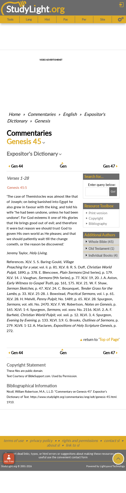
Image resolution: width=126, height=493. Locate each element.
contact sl (111, 440)
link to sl (72, 445)
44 (17, 166)
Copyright (96, 218)
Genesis (42, 120)
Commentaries (42, 114)
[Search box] (96, 191)
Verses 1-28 (18, 178)
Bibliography (98, 223)
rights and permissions (80, 440)
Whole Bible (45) (100, 242)
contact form (79, 457)
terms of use (14, 440)
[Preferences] (121, 19)
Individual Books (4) (102, 255)
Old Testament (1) (101, 248)
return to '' (101, 339)
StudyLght (27, 9)
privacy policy (41, 440)
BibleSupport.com (39, 376)
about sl (53, 445)
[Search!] (113, 191)
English (70, 114)
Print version (98, 213)
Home (14, 114)
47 (109, 166)
